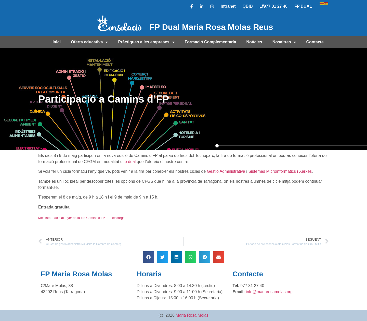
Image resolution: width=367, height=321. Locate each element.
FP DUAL (303, 6)
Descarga (118, 218)
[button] (148, 257)
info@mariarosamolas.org (269, 292)
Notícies (254, 42)
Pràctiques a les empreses (146, 42)
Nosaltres (284, 42)
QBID (248, 6)
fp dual (129, 161)
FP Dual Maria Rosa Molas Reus (211, 27)
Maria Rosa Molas (192, 315)
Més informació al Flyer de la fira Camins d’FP (71, 218)
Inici (57, 42)
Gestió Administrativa (226, 171)
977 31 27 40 (273, 6)
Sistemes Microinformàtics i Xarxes (280, 171)
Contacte (315, 42)
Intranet (228, 6)
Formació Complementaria (210, 42)
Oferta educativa (89, 42)
